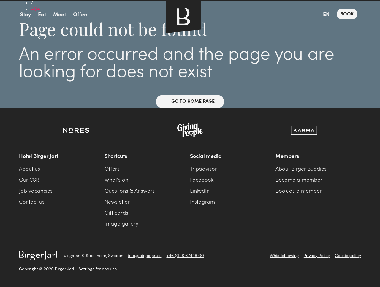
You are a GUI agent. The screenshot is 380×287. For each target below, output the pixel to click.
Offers (80, 15)
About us (29, 169)
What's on (116, 180)
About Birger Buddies (301, 169)
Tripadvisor (203, 169)
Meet (59, 15)
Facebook (201, 180)
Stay (25, 15)
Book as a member (299, 191)
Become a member (299, 180)
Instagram (202, 202)
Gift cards (116, 213)
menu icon (9, 15)
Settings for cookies (98, 269)
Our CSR (29, 180)
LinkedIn (200, 191)
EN (326, 14)
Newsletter (117, 202)
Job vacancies (36, 191)
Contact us (32, 202)
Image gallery (121, 224)
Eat (42, 15)
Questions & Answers (129, 191)
